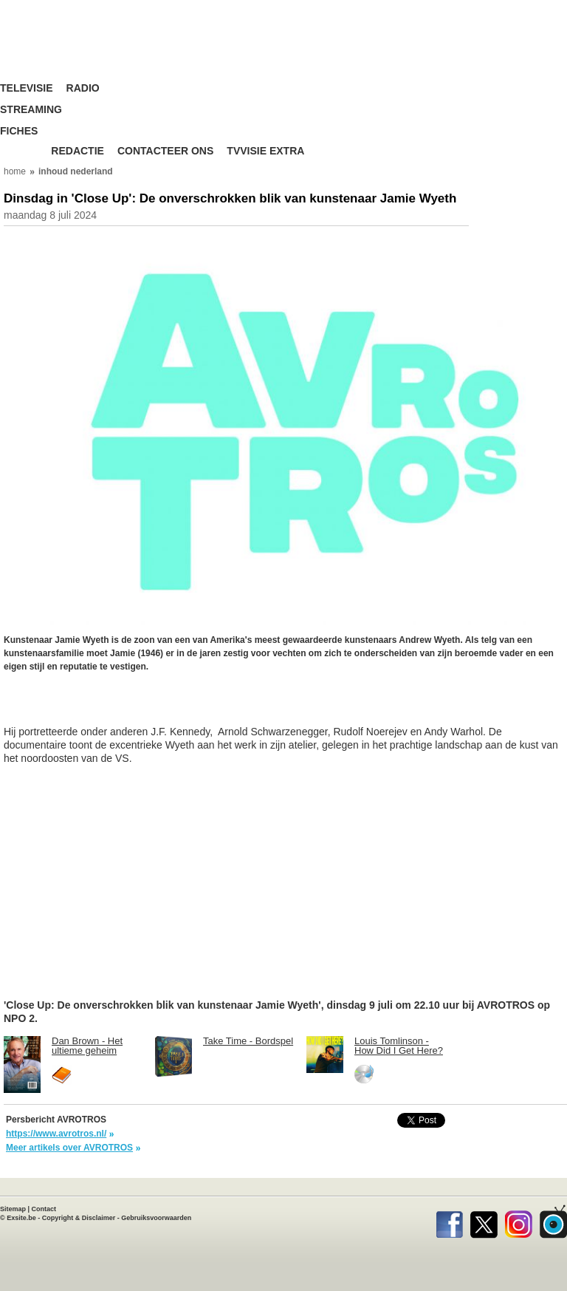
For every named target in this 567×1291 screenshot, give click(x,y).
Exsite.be (21, 1218)
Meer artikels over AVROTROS (69, 1147)
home (15, 171)
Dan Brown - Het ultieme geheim (87, 1045)
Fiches (19, 131)
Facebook (449, 1222)
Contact (44, 1209)
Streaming (31, 109)
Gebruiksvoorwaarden (156, 1218)
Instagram (518, 1222)
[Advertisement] (122, 706)
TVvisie (553, 1222)
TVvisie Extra (265, 151)
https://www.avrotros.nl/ (56, 1133)
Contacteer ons (165, 151)
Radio (83, 88)
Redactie (77, 151)
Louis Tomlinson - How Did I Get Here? (398, 1045)
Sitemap (13, 1209)
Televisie (26, 88)
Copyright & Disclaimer (79, 1218)
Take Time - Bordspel (248, 1040)
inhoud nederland (75, 171)
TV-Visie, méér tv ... (92, 44)
